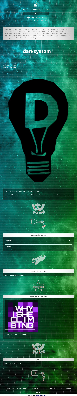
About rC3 (34, 388)
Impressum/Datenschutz (42, 395)
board (38, 17)
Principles (53, 388)
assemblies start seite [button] (13, 65)
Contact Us (10, 388)
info (47, 9)
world (25, 9)
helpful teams (66, 388)
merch (38, 392)
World (10, 240)
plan (28, 17)
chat (32, 17)
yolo (9, 247)
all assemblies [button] (9, 67)
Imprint (44, 388)
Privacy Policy (22, 388)
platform (36, 9)
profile (44, 17)
